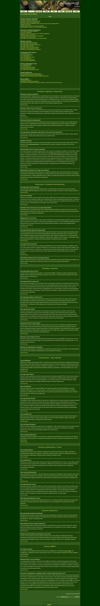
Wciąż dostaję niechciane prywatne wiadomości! (32, 74)
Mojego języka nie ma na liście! (28, 34)
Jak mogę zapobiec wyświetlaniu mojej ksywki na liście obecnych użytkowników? (40, 23)
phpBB (47, 602)
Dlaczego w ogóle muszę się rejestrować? (31, 21)
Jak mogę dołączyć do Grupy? (28, 68)
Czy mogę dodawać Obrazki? (28, 57)
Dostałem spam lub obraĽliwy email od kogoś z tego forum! (35, 76)
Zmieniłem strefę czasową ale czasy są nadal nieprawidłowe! (35, 33)
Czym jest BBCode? (25, 53)
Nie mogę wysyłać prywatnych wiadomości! (31, 73)
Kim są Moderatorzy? (26, 66)
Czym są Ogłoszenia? (26, 58)
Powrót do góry (24, 104)
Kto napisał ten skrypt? (26, 80)
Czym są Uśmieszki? (25, 56)
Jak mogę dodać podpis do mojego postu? (31, 44)
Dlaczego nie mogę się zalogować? (29, 20)
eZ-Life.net (49, 604)
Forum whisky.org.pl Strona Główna (29, 14)
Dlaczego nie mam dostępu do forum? (30, 48)
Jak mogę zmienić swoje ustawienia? (29, 31)
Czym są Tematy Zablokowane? (28, 60)
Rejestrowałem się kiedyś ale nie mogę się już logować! (34, 27)
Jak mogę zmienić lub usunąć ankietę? (30, 47)
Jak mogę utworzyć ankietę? (27, 46)
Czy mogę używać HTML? (27, 54)
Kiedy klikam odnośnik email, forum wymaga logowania (34, 38)
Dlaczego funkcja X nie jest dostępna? (30, 81)
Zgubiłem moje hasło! (26, 24)
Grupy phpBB (68, 550)
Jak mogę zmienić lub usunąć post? (29, 43)
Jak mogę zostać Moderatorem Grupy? (30, 69)
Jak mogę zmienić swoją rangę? (28, 37)
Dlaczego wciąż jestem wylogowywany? (30, 22)
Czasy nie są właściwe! (26, 32)
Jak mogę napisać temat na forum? (29, 42)
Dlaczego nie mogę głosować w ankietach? (31, 49)
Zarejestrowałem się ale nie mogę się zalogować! (32, 26)
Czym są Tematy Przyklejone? (28, 59)
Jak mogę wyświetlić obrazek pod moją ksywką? (32, 36)
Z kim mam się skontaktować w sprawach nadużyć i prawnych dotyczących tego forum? (41, 82)
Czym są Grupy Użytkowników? (28, 67)
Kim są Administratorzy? (26, 64)
